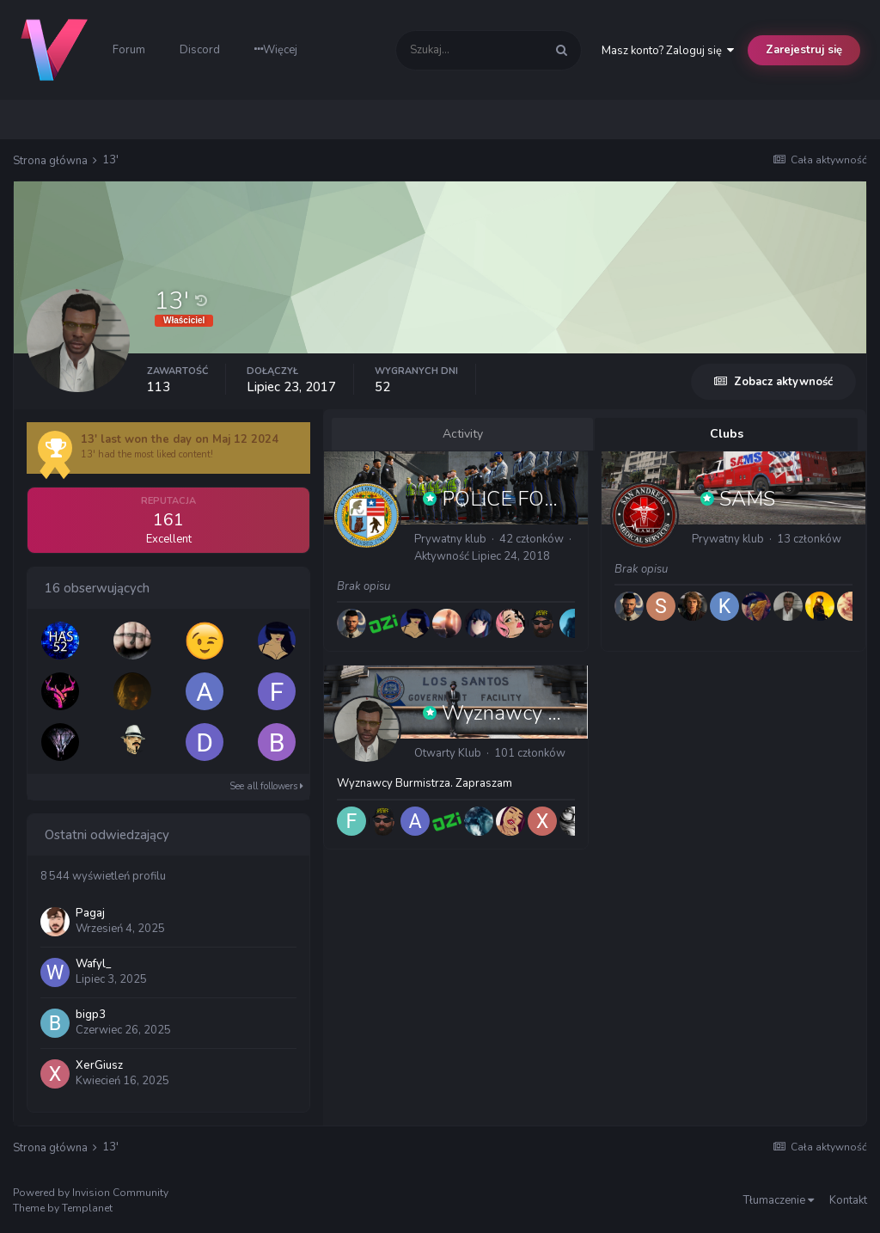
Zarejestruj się (804, 50)
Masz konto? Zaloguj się (668, 50)
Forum (129, 50)
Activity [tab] (463, 434)
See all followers (266, 786)
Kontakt (848, 1200)
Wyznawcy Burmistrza (543, 713)
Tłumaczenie (778, 1200)
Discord (200, 50)
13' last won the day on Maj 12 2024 (179, 439)
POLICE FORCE (514, 498)
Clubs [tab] (726, 434)
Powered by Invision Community (90, 1192)
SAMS (747, 498)
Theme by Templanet (63, 1208)
